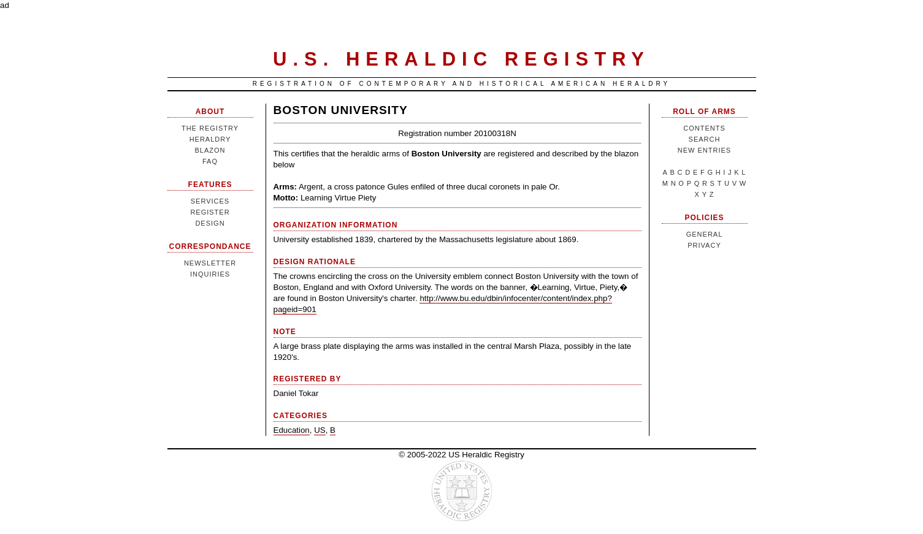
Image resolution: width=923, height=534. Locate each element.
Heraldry (210, 139)
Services (210, 201)
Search (705, 139)
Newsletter (210, 263)
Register (209, 212)
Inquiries (210, 274)
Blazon (209, 150)
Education (292, 430)
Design (209, 223)
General (704, 234)
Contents (704, 128)
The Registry (210, 128)
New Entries (704, 150)
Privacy (704, 245)
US (320, 430)
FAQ (210, 161)
